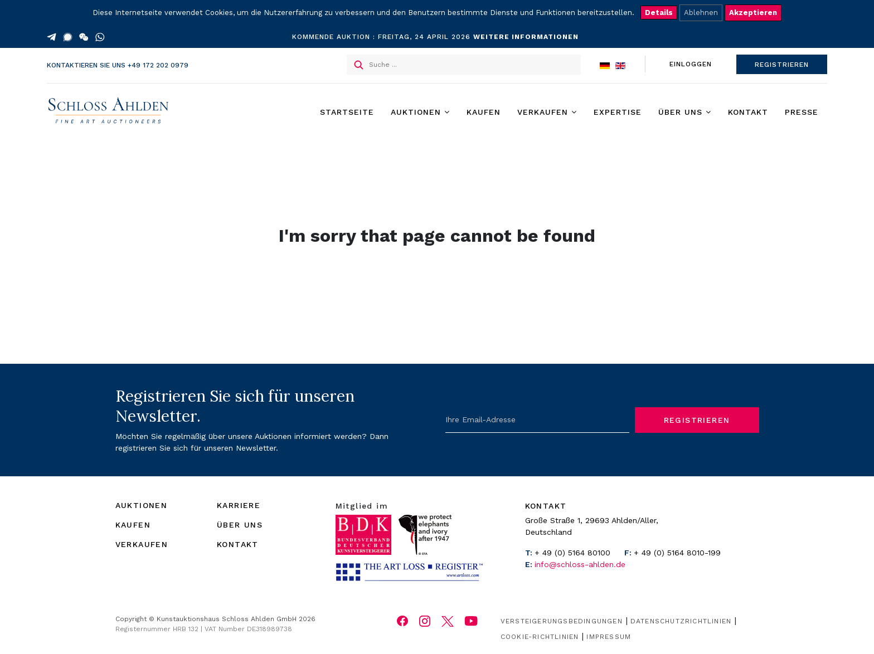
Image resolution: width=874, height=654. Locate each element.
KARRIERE (238, 505)
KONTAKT (238, 544)
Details (659, 12)
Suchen (358, 65)
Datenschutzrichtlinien (680, 621)
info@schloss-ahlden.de (580, 564)
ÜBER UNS (240, 524)
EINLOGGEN (690, 64)
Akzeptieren (753, 12)
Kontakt (748, 112)
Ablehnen (701, 12)
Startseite (347, 112)
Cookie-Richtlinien (540, 637)
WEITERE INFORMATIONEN (526, 37)
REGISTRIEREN (782, 65)
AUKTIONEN (141, 505)
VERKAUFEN (141, 544)
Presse (801, 112)
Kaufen (484, 112)
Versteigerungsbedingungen (562, 621)
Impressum (608, 637)
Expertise (618, 112)
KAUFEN (132, 524)
